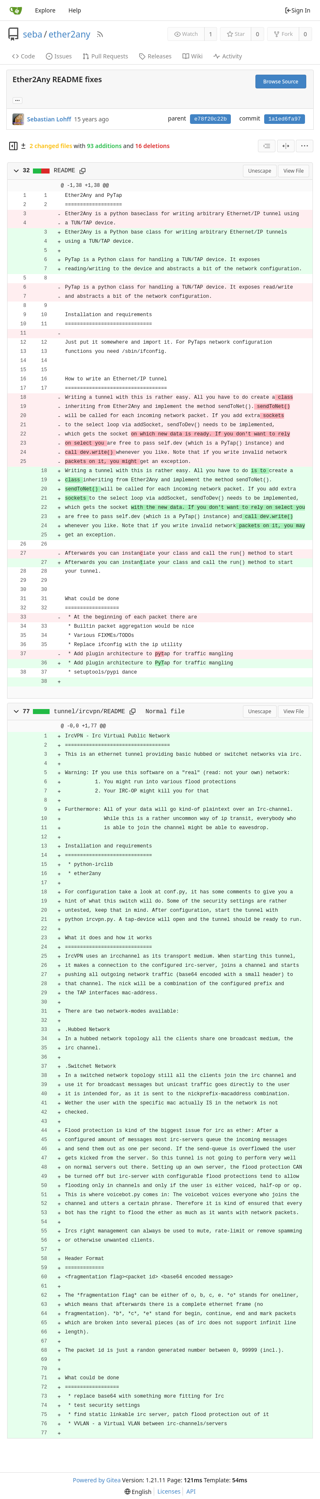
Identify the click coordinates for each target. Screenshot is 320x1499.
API (190, 1491)
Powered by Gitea (97, 1480)
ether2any (69, 34)
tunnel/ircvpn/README (89, 711)
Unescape (259, 170)
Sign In (297, 10)
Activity (227, 56)
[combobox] (266, 146)
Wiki (192, 56)
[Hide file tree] (13, 146)
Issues (59, 56)
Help (74, 10)
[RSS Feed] (100, 34)
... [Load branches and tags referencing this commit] (17, 100)
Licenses (169, 1491)
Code (23, 56)
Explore (45, 10)
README (64, 170)
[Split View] (286, 146)
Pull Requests (105, 56)
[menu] (304, 146)
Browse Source (280, 81)
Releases (155, 56)
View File (293, 170)
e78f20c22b (210, 119)
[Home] (16, 10)
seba (32, 34)
